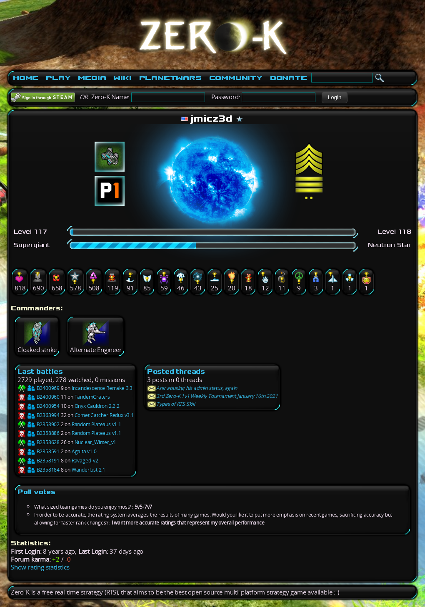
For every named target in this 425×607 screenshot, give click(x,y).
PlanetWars (170, 77)
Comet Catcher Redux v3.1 (104, 415)
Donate (288, 77)
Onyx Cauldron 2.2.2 (97, 406)
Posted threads (176, 371)
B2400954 (39, 406)
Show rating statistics (40, 567)
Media (92, 77)
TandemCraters (92, 396)
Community (235, 77)
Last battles (40, 371)
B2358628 (39, 442)
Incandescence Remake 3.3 (102, 388)
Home (25, 77)
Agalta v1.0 (84, 451)
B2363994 (39, 415)
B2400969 (39, 388)
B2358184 (39, 469)
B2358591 (39, 451)
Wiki (122, 77)
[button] (334, 97)
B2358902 (39, 424)
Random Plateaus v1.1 (96, 424)
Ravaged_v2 (85, 460)
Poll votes (36, 491)
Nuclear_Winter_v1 (96, 442)
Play (58, 77)
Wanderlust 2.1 (88, 469)
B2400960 (39, 396)
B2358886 (39, 433)
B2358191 (39, 460)
